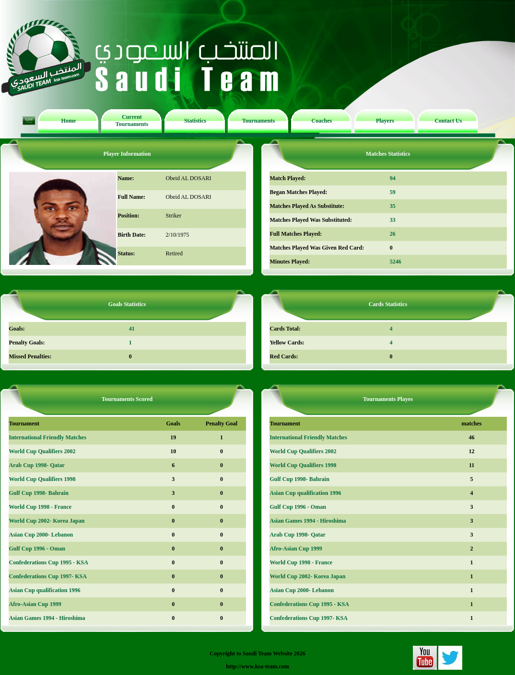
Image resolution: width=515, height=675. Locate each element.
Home (68, 120)
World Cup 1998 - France (40, 506)
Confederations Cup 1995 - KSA (48, 562)
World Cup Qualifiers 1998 (42, 479)
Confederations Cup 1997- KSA (48, 576)
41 (132, 328)
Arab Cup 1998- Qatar (37, 465)
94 (393, 178)
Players (385, 120)
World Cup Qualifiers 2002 (42, 451)
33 (393, 220)
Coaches (322, 120)
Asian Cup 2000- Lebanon (41, 534)
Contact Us (448, 120)
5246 (395, 261)
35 (393, 206)
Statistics (195, 120)
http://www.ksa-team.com (257, 666)
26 (393, 233)
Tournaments (258, 120)
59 (393, 192)
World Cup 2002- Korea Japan (47, 520)
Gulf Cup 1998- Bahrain (39, 493)
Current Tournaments (132, 120)
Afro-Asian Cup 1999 (35, 604)
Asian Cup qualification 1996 (45, 590)
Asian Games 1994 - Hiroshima (47, 618)
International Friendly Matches (47, 437)
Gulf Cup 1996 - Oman (37, 548)
